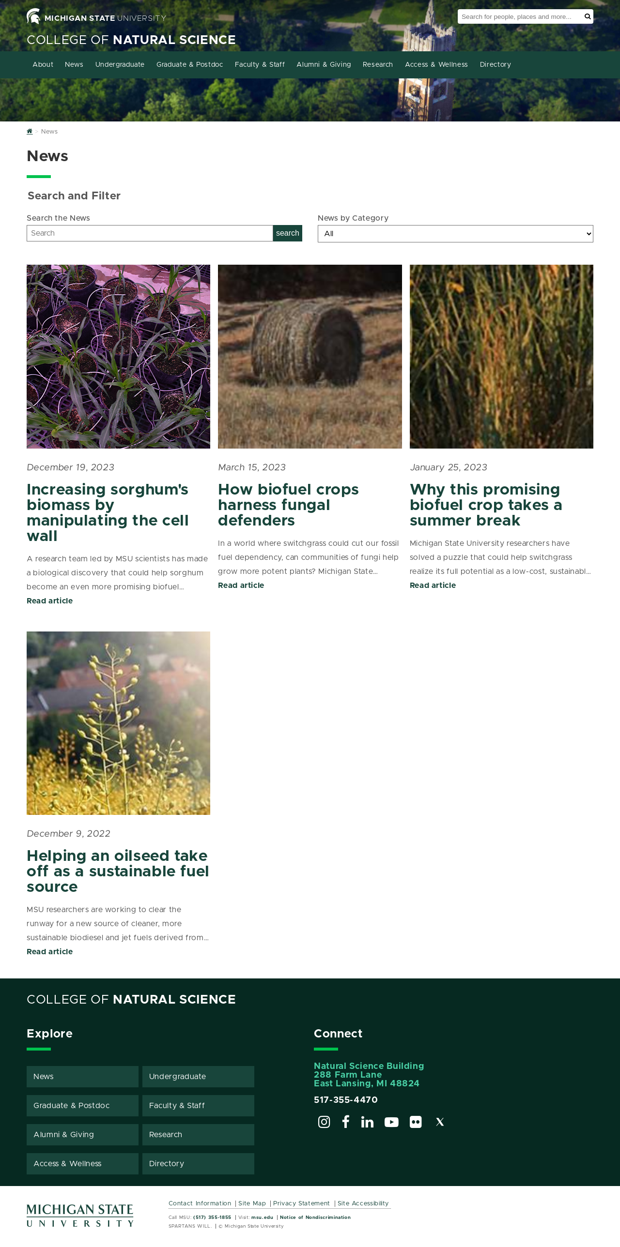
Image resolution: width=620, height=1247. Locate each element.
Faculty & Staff (260, 64)
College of (131, 40)
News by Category (353, 218)
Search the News (59, 218)
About (42, 64)
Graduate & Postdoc (189, 64)
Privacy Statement (301, 1204)
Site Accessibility (363, 1204)
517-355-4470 (346, 1100)
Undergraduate (120, 64)
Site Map (252, 1204)
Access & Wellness (436, 64)
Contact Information (200, 1204)
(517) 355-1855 (212, 1217)
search (287, 233)
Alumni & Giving (323, 64)
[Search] (150, 233)
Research (378, 64)
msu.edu (262, 1217)
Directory (496, 64)
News (74, 64)
